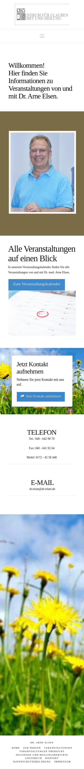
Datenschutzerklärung (32, 761)
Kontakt (52, 758)
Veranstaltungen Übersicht (42, 751)
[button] (42, 36)
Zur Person (32, 748)
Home (16, 748)
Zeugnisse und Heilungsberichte (42, 755)
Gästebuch (33, 758)
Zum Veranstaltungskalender (36, 284)
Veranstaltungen (58, 748)
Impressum (62, 761)
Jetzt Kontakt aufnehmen (41, 396)
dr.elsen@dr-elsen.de (43, 489)
